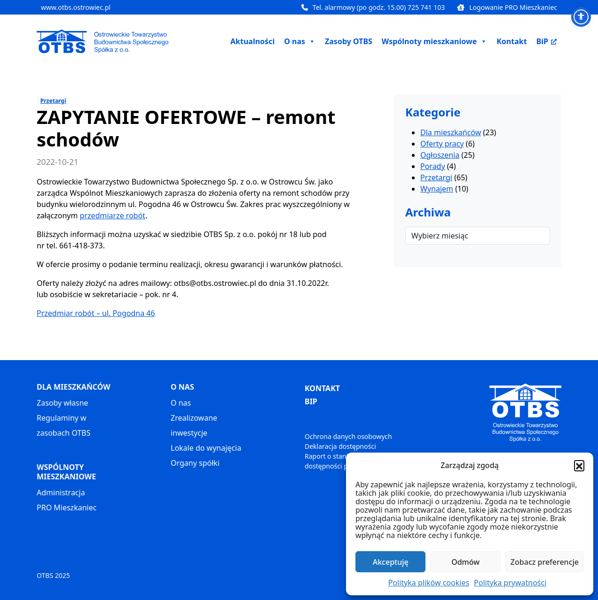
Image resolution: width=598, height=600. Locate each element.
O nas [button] (299, 41)
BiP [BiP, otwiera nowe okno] (546, 41)
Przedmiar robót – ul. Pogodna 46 (96, 313)
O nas (181, 403)
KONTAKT (322, 388)
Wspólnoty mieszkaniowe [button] (434, 41)
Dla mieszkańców (450, 132)
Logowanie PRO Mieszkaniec (507, 7)
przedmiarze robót (112, 215)
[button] (579, 465)
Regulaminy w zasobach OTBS (63, 425)
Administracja (61, 492)
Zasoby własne (62, 403)
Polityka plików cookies (428, 582)
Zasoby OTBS (348, 41)
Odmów (465, 562)
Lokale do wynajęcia (206, 448)
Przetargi (53, 101)
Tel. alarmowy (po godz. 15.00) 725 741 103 (373, 7)
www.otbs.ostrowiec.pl (75, 7)
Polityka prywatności (510, 582)
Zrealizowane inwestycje (194, 425)
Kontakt (511, 41)
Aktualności (252, 41)
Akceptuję (391, 562)
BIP (311, 401)
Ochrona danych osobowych (348, 436)
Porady (432, 166)
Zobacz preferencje (545, 562)
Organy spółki (195, 463)
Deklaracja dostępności (340, 446)
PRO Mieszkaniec (66, 507)
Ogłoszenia (439, 155)
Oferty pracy (442, 143)
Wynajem (436, 189)
